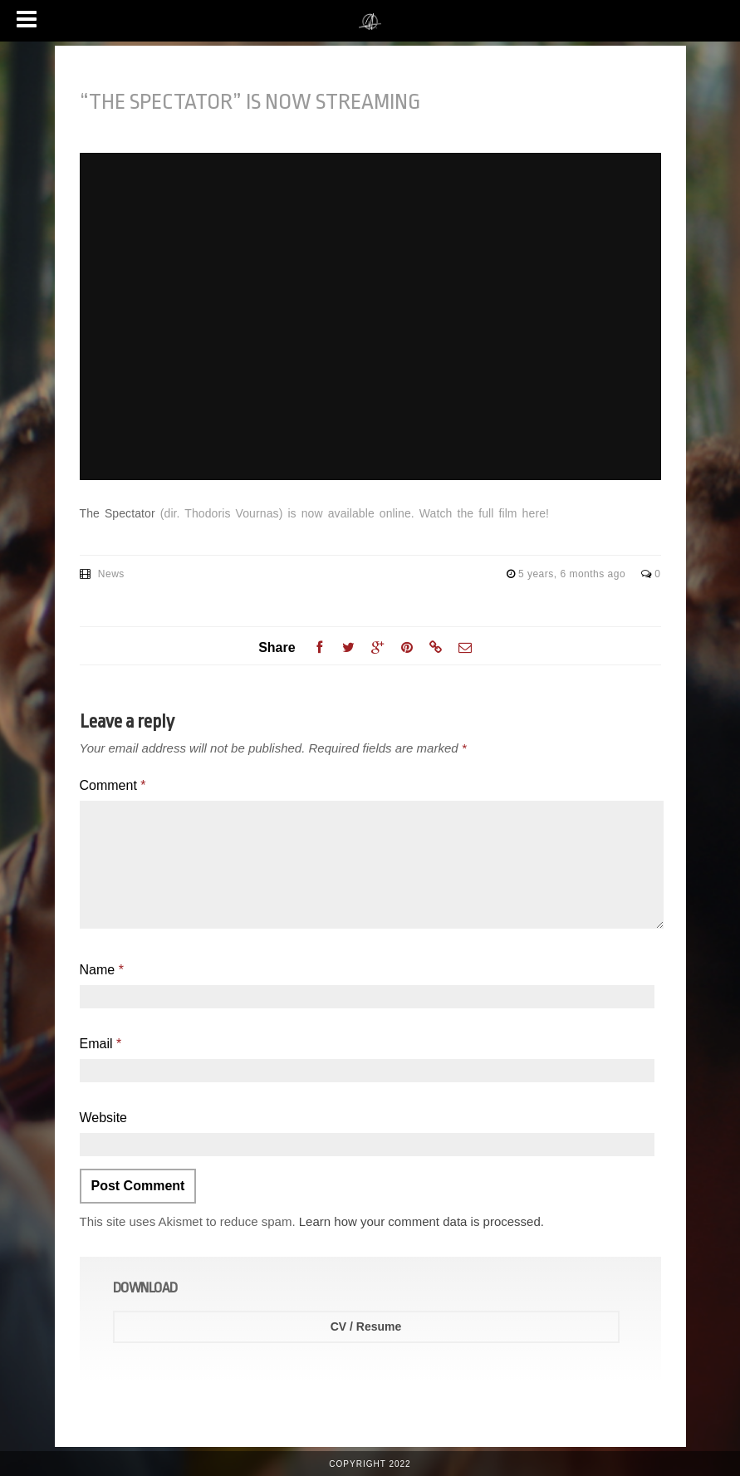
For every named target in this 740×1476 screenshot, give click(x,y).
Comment (113, 785)
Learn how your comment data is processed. (421, 1221)
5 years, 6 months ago (573, 574)
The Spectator (117, 513)
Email (101, 1044)
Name (102, 970)
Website (104, 1118)
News (111, 574)
